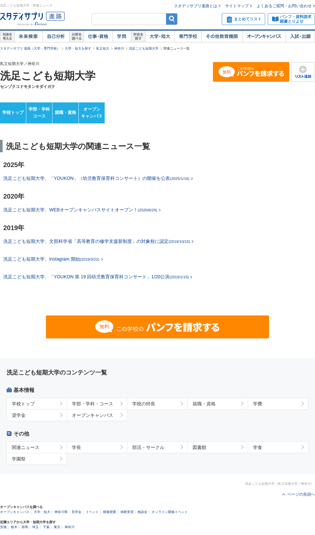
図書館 (199, 447)
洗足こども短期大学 (143, 48)
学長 (76, 447)
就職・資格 (65, 112)
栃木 (14, 527)
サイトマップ (237, 6)
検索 (172, 19)
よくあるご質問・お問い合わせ (284, 6)
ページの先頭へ (301, 494)
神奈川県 (61, 512)
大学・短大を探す (78, 48)
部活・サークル (148, 447)
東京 (57, 527)
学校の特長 (143, 403)
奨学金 (19, 415)
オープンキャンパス (264, 36)
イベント (92, 512)
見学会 (76, 512)
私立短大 (102, 48)
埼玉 (35, 527)
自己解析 (55, 36)
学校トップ (13, 112)
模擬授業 (109, 512)
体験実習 (127, 512)
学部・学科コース (39, 112)
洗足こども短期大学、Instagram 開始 (51, 259)
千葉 (46, 527)
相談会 (142, 512)
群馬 (25, 527)
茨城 (3, 527)
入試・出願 (300, 36)
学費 (257, 403)
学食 (257, 447)
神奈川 (119, 48)
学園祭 (19, 458)
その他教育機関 (221, 36)
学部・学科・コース (92, 403)
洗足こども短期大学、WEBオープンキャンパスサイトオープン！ (80, 209)
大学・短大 (160, 36)
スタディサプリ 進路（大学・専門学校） (30, 48)
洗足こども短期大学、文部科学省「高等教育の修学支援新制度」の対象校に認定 (96, 241)
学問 (122, 36)
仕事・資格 (98, 36)
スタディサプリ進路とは (195, 6)
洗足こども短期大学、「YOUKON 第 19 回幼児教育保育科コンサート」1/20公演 (96, 276)
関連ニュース (25, 447)
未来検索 (28, 36)
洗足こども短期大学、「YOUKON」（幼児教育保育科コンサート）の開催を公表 (96, 178)
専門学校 (188, 36)
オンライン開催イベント (170, 512)
